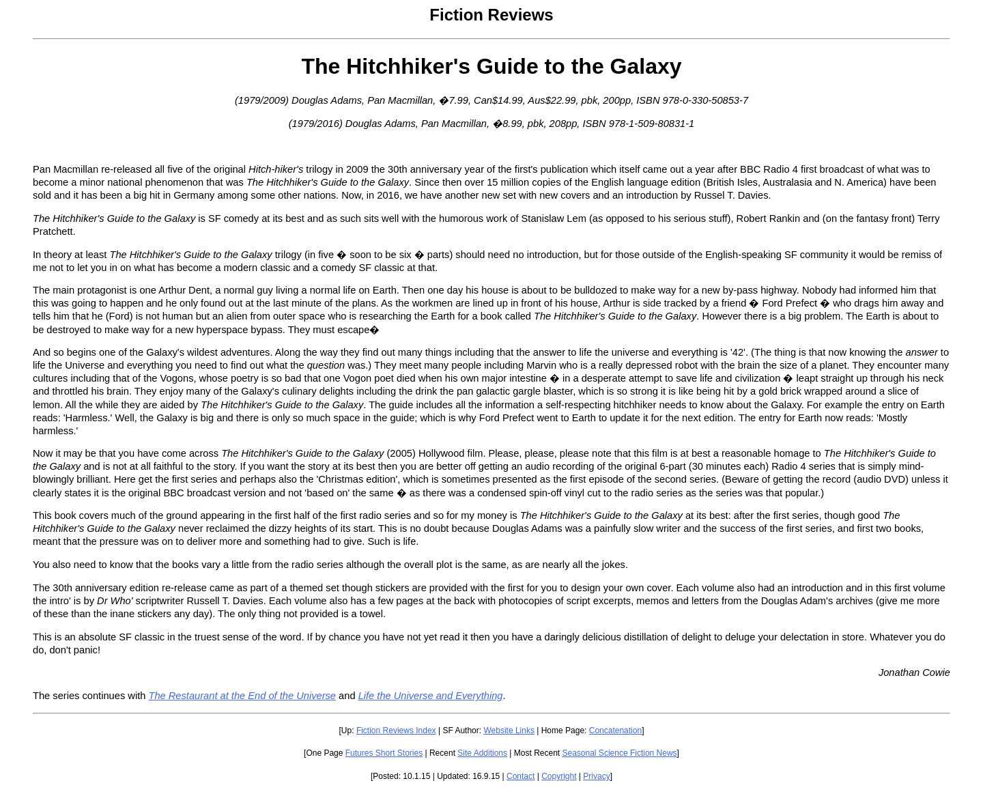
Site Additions (482, 753)
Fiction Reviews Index (396, 730)
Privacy (596, 776)
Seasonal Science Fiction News (619, 753)
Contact (521, 776)
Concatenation (615, 730)
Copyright (558, 776)
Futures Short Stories (384, 753)
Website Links (508, 730)
